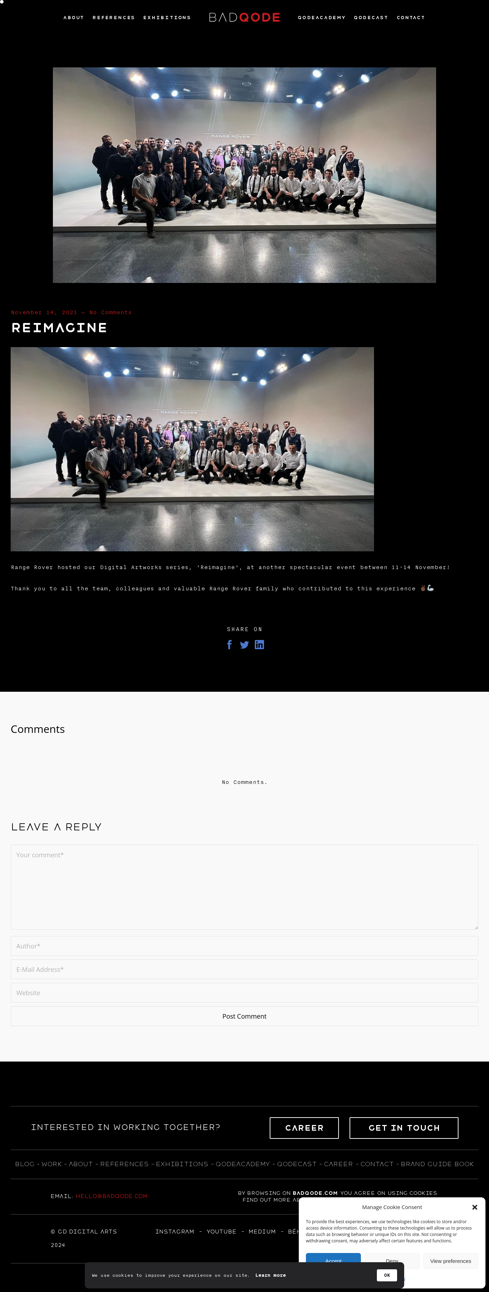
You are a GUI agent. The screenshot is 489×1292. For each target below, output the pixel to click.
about (80, 1164)
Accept (333, 1261)
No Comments (110, 312)
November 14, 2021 (44, 312)
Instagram (174, 1232)
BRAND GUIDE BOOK (437, 1164)
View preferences (451, 1261)
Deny (392, 1261)
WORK (51, 1164)
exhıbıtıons (182, 1164)
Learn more (271, 1275)
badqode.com (315, 1193)
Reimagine (59, 327)
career (338, 1164)
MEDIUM (262, 1232)
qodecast (298, 1164)
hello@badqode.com (112, 1196)
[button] (474, 1207)
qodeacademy (242, 1164)
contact (377, 1164)
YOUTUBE (221, 1232)
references (124, 1164)
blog (24, 1164)
